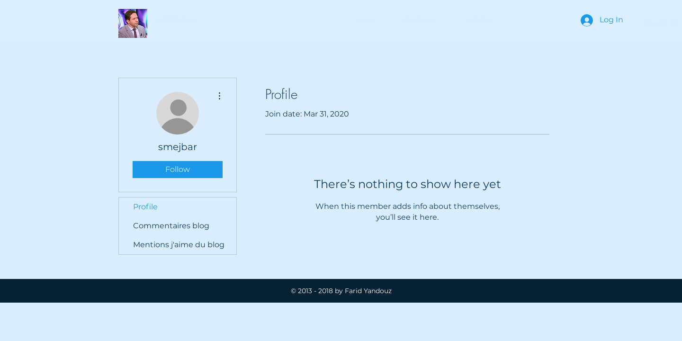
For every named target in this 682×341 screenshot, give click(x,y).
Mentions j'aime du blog (178, 244)
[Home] (368, 20)
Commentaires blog (171, 225)
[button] (176, 20)
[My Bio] (479, 20)
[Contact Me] (664, 23)
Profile (145, 206)
